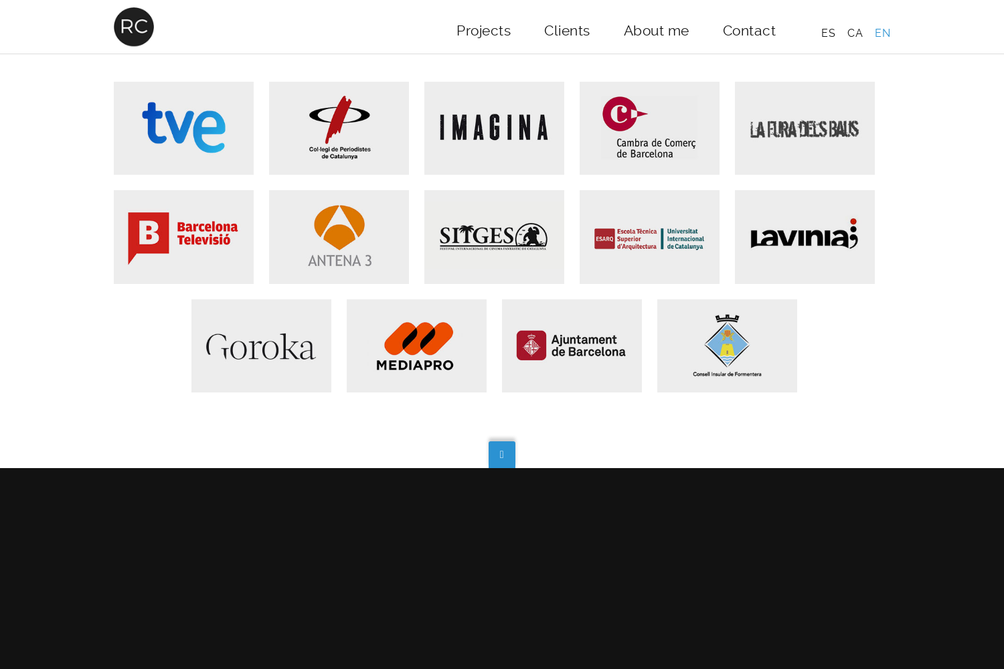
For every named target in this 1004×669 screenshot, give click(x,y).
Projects (483, 30)
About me (656, 30)
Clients (567, 30)
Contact (749, 30)
